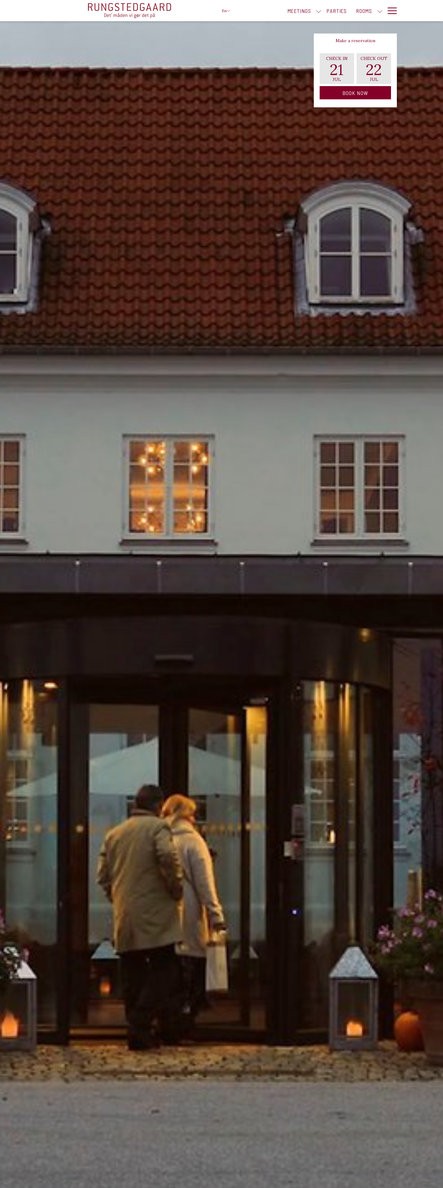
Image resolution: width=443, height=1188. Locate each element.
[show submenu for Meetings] (318, 10)
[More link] (390, 10)
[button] (337, 68)
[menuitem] (299, 10)
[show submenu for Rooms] (380, 10)
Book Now (355, 92)
